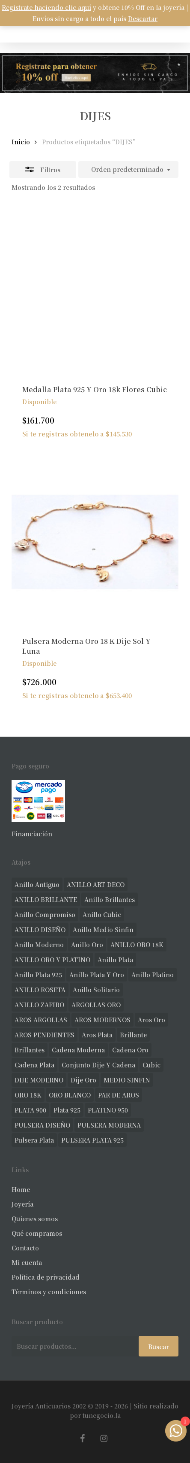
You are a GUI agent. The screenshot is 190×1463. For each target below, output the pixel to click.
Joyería (22, 1204)
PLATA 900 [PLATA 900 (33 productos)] (30, 1110)
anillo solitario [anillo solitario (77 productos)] (96, 989)
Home (21, 1189)
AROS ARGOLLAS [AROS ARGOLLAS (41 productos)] (41, 1019)
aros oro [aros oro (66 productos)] (151, 1019)
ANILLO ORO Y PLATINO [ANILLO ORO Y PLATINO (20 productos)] (52, 959)
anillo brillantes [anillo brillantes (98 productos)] (109, 899)
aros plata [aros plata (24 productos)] (97, 1034)
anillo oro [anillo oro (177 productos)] (87, 944)
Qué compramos (37, 1233)
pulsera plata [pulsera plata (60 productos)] (34, 1140)
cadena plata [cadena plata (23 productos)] (34, 1065)
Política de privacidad (46, 1277)
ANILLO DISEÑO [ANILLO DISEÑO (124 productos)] (40, 929)
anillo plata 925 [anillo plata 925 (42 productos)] (38, 974)
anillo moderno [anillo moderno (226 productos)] (39, 944)
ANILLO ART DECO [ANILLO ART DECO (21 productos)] (96, 884)
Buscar (158, 1346)
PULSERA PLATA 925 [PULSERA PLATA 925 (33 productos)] (92, 1140)
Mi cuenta (27, 1262)
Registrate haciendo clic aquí (46, 7)
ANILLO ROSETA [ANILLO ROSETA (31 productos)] (40, 989)
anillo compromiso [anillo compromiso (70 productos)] (45, 914)
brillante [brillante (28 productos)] (133, 1034)
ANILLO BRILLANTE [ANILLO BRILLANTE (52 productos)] (46, 899)
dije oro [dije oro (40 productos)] (83, 1080)
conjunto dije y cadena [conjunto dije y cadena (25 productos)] (98, 1065)
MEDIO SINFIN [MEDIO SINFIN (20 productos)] (127, 1080)
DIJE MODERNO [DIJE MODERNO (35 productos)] (39, 1080)
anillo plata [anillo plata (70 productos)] (115, 959)
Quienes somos (35, 1218)
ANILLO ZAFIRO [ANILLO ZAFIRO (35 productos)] (39, 1004)
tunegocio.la (102, 1415)
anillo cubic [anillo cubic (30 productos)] (102, 914)
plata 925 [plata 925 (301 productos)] (66, 1110)
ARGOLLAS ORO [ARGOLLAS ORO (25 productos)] (96, 1004)
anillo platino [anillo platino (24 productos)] (152, 974)
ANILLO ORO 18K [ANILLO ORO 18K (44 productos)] (136, 944)
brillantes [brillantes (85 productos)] (30, 1049)
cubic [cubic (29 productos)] (151, 1065)
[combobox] (128, 169)
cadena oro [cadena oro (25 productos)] (130, 1049)
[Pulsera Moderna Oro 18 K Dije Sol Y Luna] (95, 542)
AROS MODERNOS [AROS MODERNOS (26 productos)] (102, 1019)
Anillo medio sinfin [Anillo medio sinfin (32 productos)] (103, 929)
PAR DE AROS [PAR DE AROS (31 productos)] (118, 1095)
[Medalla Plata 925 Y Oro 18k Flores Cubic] (95, 290)
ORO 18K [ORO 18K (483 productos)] (28, 1095)
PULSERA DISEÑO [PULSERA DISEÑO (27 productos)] (42, 1125)
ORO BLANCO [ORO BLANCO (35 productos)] (70, 1095)
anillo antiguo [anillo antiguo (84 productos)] (37, 884)
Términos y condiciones (49, 1291)
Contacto (25, 1248)
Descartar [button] (142, 18)
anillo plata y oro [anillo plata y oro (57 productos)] (96, 974)
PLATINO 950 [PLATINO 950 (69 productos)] (108, 1110)
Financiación (32, 833)
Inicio (21, 141)
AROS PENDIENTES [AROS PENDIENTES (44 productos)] (44, 1034)
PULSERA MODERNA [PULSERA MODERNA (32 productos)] (109, 1125)
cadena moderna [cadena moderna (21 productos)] (78, 1049)
